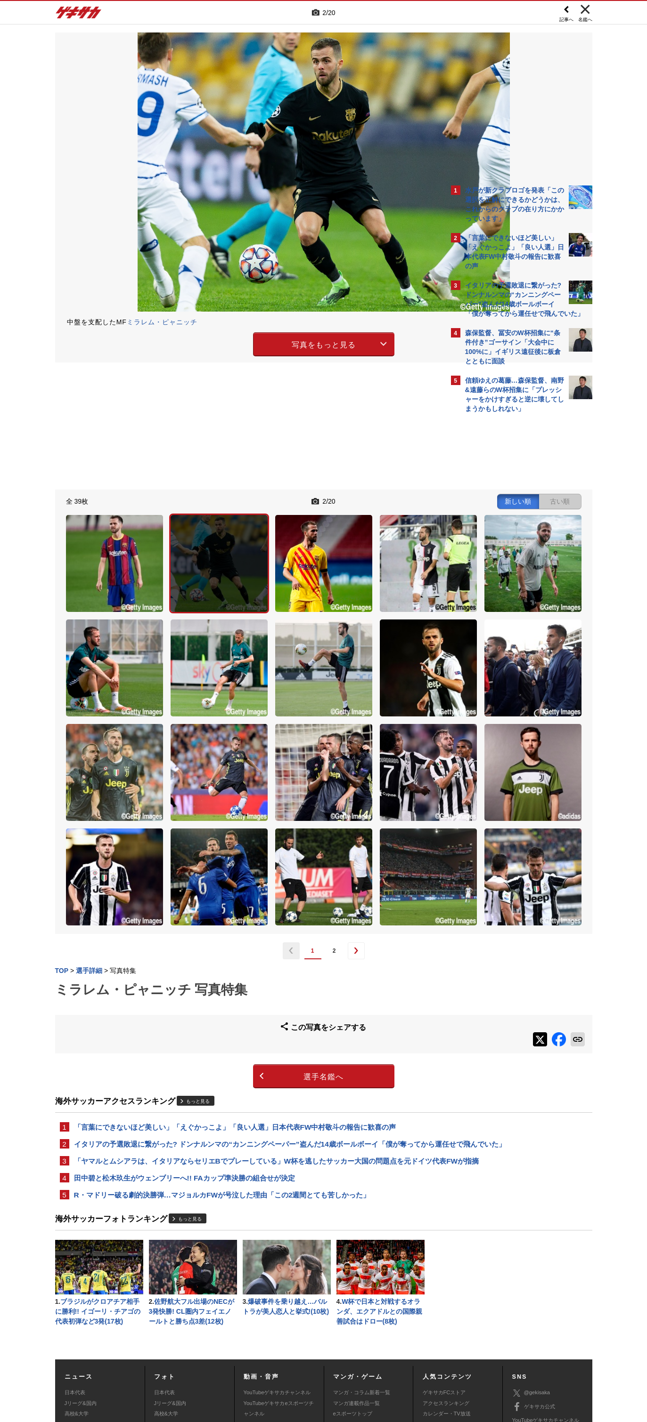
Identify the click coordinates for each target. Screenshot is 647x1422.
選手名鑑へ (241, 939)
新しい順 (353, 500)
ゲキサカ (78, 15)
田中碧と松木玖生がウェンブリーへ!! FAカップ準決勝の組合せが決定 (184, 1065)
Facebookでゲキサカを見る (504, 580)
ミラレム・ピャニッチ (162, 322)
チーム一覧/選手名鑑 (447, 1316)
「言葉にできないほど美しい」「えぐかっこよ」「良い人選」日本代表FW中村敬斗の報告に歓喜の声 (235, 990)
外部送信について (449, 1352)
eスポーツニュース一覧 (360, 1316)
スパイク (75, 1326)
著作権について (227, 1352)
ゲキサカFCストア (444, 1284)
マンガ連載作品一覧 (356, 1295)
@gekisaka (531, 1284)
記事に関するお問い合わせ (254, 1363)
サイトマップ (305, 1352)
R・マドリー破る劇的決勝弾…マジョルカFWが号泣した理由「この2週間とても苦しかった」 (222, 1083)
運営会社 (267, 1352)
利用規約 (343, 1352)
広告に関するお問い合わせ (180, 1363)
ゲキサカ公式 (533, 1298)
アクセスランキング (446, 1295)
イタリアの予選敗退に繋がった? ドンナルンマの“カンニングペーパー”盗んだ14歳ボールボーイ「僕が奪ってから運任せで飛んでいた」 (247, 1013)
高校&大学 (77, 1305)
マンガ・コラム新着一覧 (361, 1284)
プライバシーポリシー (391, 1352)
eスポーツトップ (352, 1305)
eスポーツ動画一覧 (355, 1326)
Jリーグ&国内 (81, 1295)
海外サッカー (80, 1316)
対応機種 (187, 1352)
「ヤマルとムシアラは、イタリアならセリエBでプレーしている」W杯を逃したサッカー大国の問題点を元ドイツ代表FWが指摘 (250, 1042)
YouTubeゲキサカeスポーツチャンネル (279, 1300)
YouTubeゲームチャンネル (543, 1326)
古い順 (395, 500)
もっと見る (198, 963)
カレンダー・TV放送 (447, 1305)
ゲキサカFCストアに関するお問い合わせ (450, 1363)
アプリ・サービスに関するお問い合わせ (344, 1363)
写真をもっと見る (241, 343)
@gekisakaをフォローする (503, 560)
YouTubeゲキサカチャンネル (277, 1284)
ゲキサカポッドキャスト (272, 1316)
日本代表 (75, 1284)
